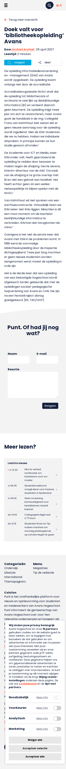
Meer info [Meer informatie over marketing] (42, 729)
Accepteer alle (35, 756)
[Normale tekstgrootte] (57, 5)
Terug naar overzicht (23, 20)
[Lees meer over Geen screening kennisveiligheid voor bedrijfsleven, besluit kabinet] (33, 504)
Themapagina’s (15, 582)
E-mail (42, 354)
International (13, 577)
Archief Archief (23, 49)
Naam (12, 354)
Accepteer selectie (35, 748)
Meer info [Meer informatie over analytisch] (42, 718)
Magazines (40, 568)
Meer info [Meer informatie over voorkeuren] (42, 708)
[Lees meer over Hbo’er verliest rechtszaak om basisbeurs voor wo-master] (33, 475)
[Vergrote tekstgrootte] (60, 5)
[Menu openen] (6, 5)
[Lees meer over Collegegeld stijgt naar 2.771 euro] (33, 516)
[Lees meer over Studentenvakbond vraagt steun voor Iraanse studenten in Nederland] (33, 489)
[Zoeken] (49, 5)
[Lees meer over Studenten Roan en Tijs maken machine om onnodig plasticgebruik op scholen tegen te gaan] (33, 529)
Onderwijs (11, 568)
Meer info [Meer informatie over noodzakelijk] (42, 697)
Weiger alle (35, 740)
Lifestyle (9, 573)
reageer (19, 62)
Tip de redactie (43, 573)
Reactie (13, 369)
